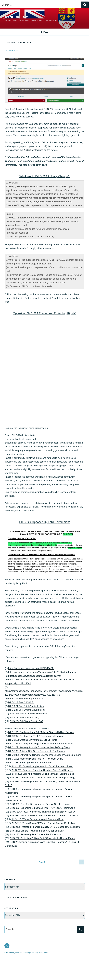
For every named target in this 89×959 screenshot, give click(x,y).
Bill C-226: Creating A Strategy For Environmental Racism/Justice (41, 743)
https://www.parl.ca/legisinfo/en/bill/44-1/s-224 (31, 668)
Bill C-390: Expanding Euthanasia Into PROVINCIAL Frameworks (42, 808)
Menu (44, 32)
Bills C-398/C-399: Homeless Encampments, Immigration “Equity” (42, 811)
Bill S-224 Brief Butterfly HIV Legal (25, 698)
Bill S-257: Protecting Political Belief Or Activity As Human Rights (42, 838)
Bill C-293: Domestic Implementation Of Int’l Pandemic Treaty (42, 766)
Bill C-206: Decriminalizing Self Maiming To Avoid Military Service (41, 732)
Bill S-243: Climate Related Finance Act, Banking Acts (37, 830)
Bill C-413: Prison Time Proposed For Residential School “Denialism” (44, 815)
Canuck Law (16, 17)
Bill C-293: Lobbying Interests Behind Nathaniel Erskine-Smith (42, 774)
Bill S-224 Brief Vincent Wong (24, 717)
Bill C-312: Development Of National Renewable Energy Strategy (42, 777)
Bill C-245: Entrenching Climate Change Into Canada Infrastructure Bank (44, 755)
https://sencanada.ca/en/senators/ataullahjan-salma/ (34, 676)
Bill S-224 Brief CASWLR (21, 702)
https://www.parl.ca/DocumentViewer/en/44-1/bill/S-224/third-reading (42, 672)
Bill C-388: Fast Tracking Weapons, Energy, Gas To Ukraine (40, 804)
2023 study (29, 150)
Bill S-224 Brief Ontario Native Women (29, 713)
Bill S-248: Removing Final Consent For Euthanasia (35, 834)
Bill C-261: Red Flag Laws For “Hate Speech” (31, 762)
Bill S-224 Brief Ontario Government (26, 710)
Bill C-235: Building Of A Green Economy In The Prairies (36, 751)
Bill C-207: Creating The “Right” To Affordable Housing (35, 736)
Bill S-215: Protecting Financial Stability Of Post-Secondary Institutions (45, 827)
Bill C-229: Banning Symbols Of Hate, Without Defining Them (39, 747)
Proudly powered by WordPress (35, 953)
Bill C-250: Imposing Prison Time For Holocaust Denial (35, 759)
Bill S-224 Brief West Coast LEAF (26, 721)
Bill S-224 (48, 109)
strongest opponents (36, 579)
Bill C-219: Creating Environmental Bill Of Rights (32, 740)
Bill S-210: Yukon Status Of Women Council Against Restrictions (43, 823)
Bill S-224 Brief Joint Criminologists (26, 706)
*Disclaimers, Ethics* (12, 953)
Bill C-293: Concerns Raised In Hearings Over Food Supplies (42, 770)
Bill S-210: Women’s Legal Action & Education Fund (37, 819)
